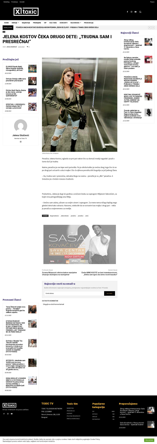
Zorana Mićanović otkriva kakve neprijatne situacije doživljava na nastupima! (59, 274)
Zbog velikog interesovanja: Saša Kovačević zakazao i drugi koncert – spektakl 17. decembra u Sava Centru (133, 44)
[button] (140, 11)
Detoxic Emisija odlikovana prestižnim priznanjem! (16, 80)
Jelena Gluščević (11, 47)
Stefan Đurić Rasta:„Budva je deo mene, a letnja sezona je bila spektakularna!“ (16, 93)
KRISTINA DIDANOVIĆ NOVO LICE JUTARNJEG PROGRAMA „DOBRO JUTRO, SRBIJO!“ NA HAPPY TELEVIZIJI (133, 98)
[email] (74, 293)
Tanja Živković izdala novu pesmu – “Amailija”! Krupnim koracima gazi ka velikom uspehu (15, 309)
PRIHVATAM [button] (149, 440)
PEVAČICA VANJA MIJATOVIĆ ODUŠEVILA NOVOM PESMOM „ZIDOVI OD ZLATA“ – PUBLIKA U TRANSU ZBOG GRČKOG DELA (57, 27)
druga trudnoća (54, 216)
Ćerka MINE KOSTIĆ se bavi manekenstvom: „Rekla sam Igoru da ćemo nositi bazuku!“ (99, 274)
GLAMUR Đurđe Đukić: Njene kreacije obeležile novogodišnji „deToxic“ (14, 68)
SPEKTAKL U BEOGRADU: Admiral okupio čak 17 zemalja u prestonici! (15, 106)
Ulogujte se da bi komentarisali (53, 304)
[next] (153, 27)
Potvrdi (109, 293)
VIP (4, 32)
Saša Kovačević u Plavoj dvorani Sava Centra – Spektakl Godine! (132, 424)
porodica (80, 216)
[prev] (149, 27)
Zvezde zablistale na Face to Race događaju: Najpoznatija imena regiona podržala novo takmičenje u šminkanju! (133, 114)
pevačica (73, 216)
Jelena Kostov (65, 216)
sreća (86, 216)
